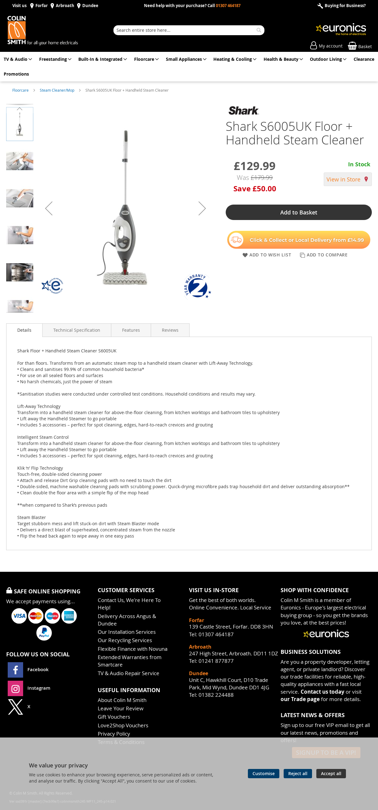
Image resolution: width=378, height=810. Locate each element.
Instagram (29, 688)
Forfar (41, 5)
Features (131, 330)
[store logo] (49, 30)
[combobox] (189, 30)
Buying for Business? (345, 5)
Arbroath (65, 5)
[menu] (189, 66)
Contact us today (322, 691)
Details (24, 330)
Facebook (29, 669)
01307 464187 (228, 5)
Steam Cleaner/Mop (57, 90)
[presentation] (24, 330)
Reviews (170, 330)
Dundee (90, 5)
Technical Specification (76, 330)
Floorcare (21, 90)
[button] (48, 208)
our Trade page (300, 699)
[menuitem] (17, 59)
